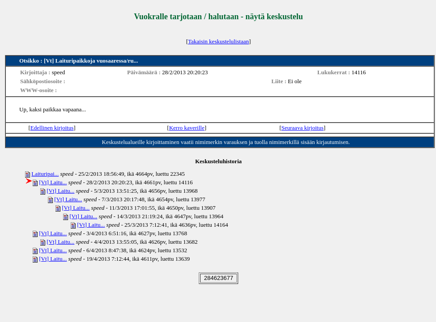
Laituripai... (45, 173)
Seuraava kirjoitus (303, 127)
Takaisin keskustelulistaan (218, 41)
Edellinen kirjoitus (51, 127)
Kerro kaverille (187, 127)
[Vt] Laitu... (53, 182)
